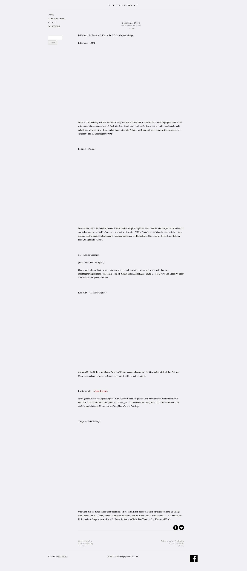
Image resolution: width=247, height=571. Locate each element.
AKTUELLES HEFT (56, 18)
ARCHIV (52, 22)
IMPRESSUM (54, 26)
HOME (51, 15)
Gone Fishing (101, 391)
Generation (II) (85, 543)
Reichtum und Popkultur (172, 543)
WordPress (62, 556)
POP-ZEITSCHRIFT (123, 5)
